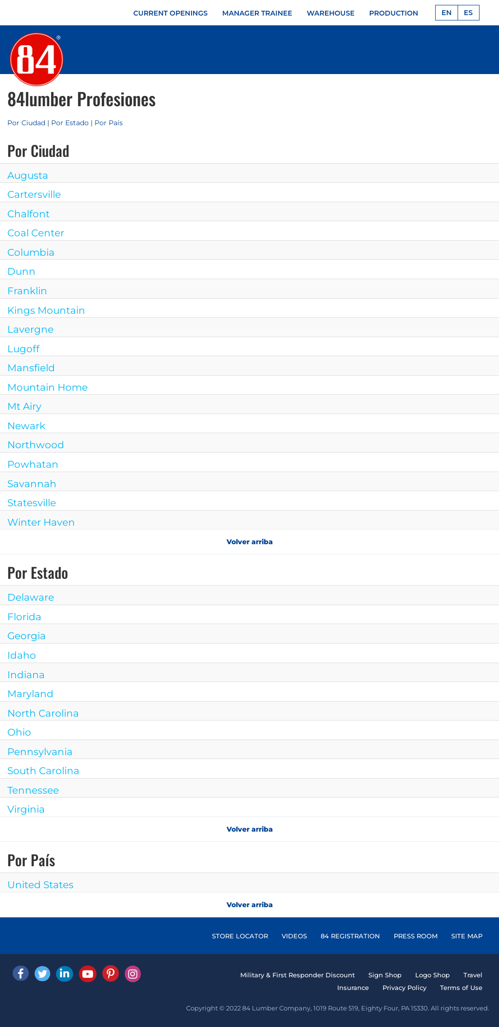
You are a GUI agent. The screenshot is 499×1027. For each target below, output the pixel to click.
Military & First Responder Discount (297, 975)
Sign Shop (385, 975)
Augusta (27, 175)
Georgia (26, 636)
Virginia (26, 809)
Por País (109, 122)
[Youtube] (87, 974)
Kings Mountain (46, 310)
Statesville (31, 503)
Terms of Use (461, 987)
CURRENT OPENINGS (171, 13)
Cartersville (34, 194)
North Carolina (43, 713)
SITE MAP (466, 936)
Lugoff (23, 349)
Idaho (21, 655)
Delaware (30, 597)
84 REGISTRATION (350, 936)
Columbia (31, 252)
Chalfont (28, 214)
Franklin (27, 291)
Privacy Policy (404, 987)
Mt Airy (24, 406)
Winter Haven (41, 522)
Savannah (32, 484)
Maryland (30, 694)
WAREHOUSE (331, 13)
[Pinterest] (110, 973)
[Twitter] (42, 973)
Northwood (35, 445)
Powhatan (32, 464)
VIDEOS (294, 936)
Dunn (21, 271)
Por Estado (70, 122)
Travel (472, 975)
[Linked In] (64, 974)
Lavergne (30, 329)
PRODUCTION (394, 13)
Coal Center (35, 233)
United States (40, 885)
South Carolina (43, 771)
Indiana (26, 675)
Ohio (19, 732)
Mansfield (31, 368)
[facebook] (21, 973)
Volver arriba (250, 541)
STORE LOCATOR (240, 936)
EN (446, 12)
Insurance (353, 987)
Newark (26, 426)
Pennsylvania (40, 752)
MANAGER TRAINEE (257, 13)
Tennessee (33, 790)
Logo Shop (432, 975)
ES (468, 12)
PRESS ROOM (416, 936)
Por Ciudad (26, 122)
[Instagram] (133, 974)
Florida (24, 617)
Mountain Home (47, 387)
